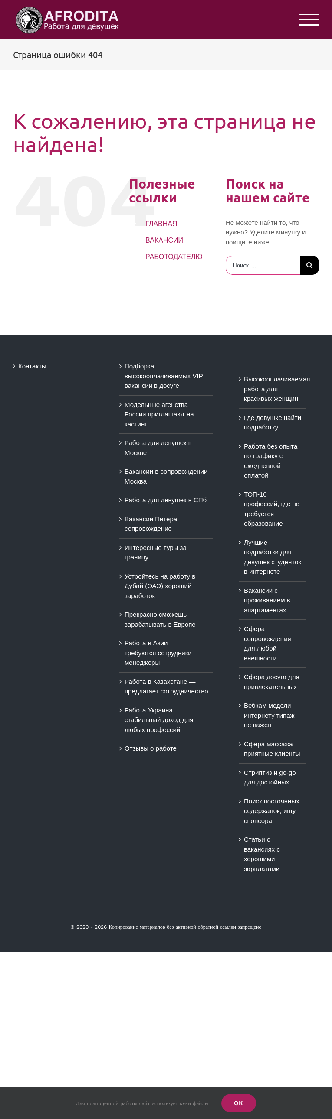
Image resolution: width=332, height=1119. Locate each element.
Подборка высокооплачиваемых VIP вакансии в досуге (164, 375)
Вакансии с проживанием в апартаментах (267, 600)
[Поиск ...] (263, 265)
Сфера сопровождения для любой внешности (267, 643)
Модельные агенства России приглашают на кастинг (159, 414)
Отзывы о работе (151, 748)
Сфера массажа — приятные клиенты (272, 749)
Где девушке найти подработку (272, 422)
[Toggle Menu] (309, 20)
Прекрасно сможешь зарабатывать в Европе (160, 619)
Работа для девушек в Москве (158, 447)
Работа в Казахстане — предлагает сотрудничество (166, 686)
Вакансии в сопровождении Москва (166, 476)
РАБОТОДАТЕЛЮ (174, 256)
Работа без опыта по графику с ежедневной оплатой (270, 460)
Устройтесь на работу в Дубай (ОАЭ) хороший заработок (160, 586)
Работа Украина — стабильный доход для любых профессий (159, 719)
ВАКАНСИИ (164, 240)
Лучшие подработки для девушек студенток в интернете (272, 557)
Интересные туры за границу (156, 552)
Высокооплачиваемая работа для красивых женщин (273, 388)
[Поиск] (309, 265)
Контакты (32, 366)
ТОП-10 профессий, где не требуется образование (271, 509)
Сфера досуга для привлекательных (271, 681)
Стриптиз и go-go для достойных (270, 777)
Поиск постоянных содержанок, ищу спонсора (271, 810)
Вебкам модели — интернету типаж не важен (271, 715)
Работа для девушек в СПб (166, 500)
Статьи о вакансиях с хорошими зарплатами (262, 854)
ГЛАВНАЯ (161, 224)
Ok (238, 1102)
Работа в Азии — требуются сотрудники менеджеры (158, 652)
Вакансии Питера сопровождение (151, 524)
